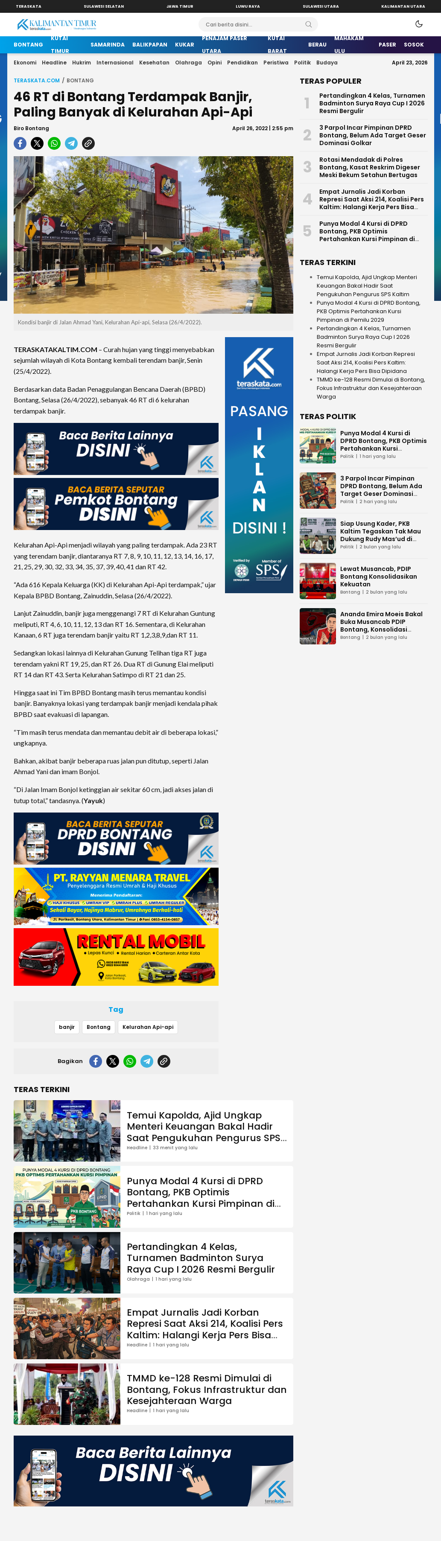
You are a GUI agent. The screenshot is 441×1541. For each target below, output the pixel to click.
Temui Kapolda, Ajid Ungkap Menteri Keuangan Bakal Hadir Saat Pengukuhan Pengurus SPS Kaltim (203, 1132)
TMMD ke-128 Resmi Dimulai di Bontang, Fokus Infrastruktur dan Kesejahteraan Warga (207, 1389)
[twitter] (37, 143)
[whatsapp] (54, 143)
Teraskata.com (37, 80)
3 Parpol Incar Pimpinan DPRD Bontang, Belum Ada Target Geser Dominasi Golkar (372, 135)
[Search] (308, 24)
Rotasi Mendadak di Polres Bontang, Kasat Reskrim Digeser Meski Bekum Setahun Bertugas (369, 167)
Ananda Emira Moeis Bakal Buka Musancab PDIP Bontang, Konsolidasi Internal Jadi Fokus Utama (381, 625)
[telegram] (71, 143)
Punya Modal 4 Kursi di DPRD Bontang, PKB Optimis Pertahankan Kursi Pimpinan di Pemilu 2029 (201, 1197)
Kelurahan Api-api (148, 1027)
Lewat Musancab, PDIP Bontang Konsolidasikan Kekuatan (378, 576)
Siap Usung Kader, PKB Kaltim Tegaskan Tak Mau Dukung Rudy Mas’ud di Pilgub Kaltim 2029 (380, 535)
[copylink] (88, 143)
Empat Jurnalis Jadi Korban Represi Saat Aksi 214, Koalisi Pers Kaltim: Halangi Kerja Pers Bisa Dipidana (205, 1329)
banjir (67, 1027)
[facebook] (20, 143)
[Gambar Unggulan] (153, 235)
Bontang (80, 80)
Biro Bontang (31, 128)
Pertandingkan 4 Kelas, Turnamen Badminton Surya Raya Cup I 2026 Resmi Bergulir (201, 1258)
